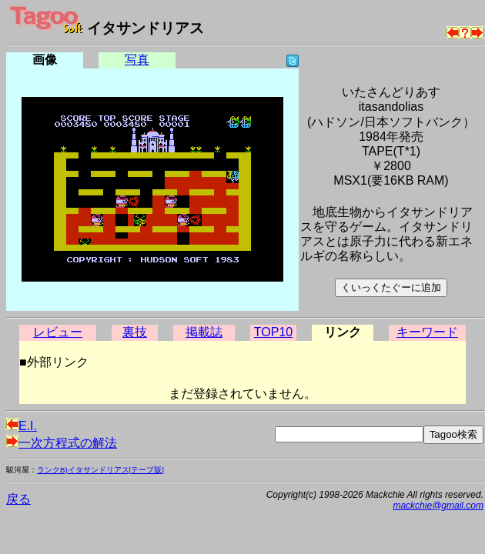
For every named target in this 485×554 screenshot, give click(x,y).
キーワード (427, 332)
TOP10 (273, 332)
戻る (18, 499)
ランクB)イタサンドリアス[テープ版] (100, 470)
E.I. (21, 425)
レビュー (57, 332)
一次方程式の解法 (61, 442)
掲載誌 (204, 332)
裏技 (134, 332)
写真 (137, 59)
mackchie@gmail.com (438, 505)
